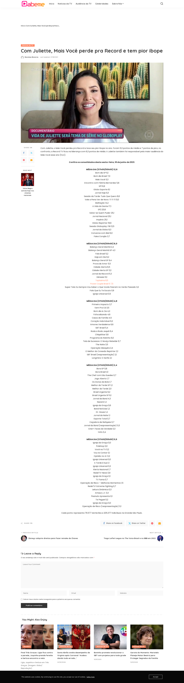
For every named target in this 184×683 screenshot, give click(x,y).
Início (23, 26)
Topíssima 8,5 (102, 280)
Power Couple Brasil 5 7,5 (102, 283)
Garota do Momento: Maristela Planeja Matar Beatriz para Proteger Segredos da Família (145, 656)
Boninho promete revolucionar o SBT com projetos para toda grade (109, 656)
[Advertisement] (113, 26)
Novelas (27, 647)
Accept (155, 677)
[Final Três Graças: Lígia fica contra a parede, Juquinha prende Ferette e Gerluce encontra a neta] (37, 637)
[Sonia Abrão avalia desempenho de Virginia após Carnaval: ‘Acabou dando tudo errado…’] (73, 637)
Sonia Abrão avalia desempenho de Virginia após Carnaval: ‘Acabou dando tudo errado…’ (72, 656)
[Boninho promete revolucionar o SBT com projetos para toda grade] (110, 637)
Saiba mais (91, 677)
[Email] (31, 160)
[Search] (161, 3)
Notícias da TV (27, 45)
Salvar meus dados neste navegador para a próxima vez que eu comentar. (52, 600)
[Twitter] (31, 153)
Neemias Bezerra (31, 57)
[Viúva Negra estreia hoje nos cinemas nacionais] (27, 179)
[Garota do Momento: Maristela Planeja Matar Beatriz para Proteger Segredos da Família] (146, 637)
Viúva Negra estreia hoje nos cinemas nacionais (27, 191)
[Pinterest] (24, 160)
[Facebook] (24, 153)
